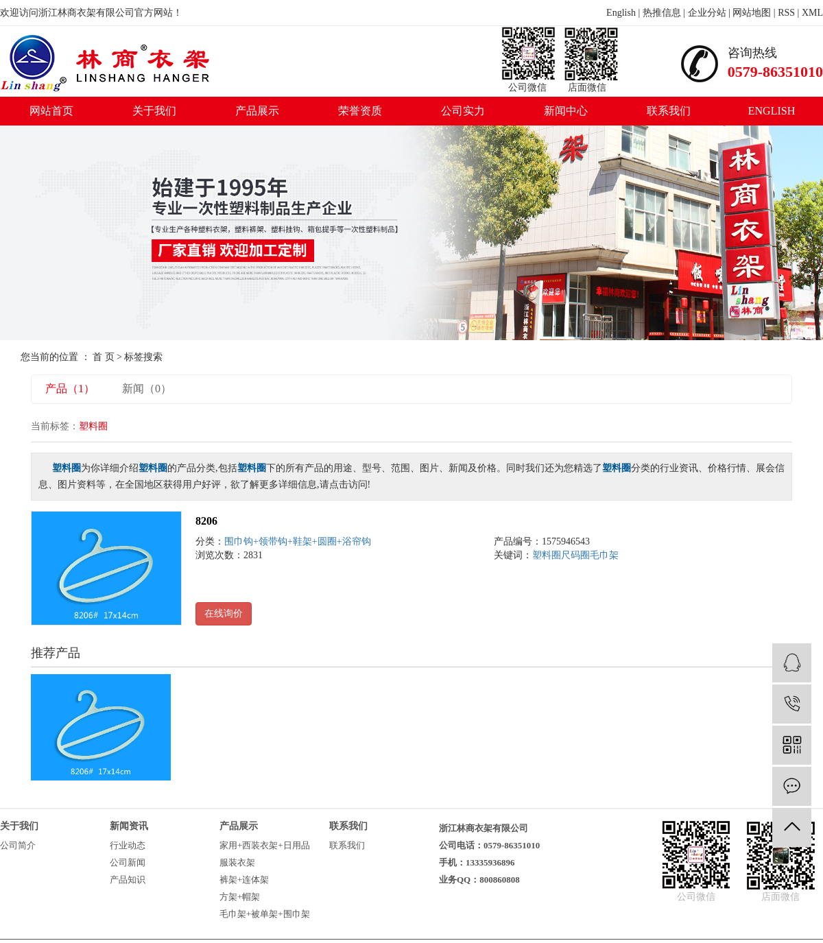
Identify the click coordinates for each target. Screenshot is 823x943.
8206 (206, 521)
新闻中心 (566, 111)
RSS (786, 13)
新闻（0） (146, 388)
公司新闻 (127, 862)
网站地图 (751, 13)
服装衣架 (237, 862)
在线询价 (223, 613)
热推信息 (662, 13)
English (621, 13)
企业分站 (707, 13)
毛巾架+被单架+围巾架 (264, 914)
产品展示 (257, 111)
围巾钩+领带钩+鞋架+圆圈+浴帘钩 (297, 541)
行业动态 (127, 845)
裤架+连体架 (244, 879)
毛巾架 (604, 555)
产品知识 (127, 879)
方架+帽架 (239, 897)
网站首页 (51, 111)
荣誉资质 (360, 111)
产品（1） (70, 388)
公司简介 (18, 845)
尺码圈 (575, 555)
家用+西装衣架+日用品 (264, 845)
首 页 (104, 357)
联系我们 (669, 111)
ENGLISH (771, 111)
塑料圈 (546, 555)
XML (812, 13)
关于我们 (154, 111)
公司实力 (463, 111)
